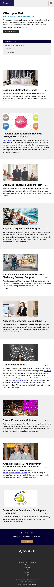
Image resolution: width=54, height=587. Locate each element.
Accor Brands (27, 570)
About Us (27, 560)
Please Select (11, 31)
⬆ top (46, 90)
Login (27, 574)
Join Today (27, 541)
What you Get (31, 16)
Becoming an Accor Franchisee (17, 16)
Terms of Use (31, 581)
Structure (8, 49)
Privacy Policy (23, 581)
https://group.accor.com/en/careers (15, 473)
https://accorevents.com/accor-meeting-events (25, 380)
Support (27, 565)
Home (4, 16)
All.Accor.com (7, 140)
